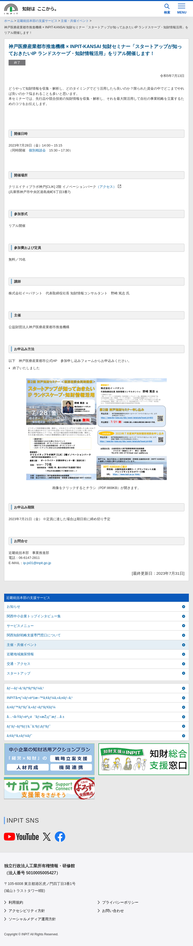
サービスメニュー (20, 626)
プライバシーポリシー (120, 902)
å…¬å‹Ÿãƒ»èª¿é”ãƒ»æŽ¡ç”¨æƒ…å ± (35, 717)
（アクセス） (106, 187)
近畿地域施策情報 (20, 654)
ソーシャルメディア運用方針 (32, 919)
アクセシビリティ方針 (27, 910)
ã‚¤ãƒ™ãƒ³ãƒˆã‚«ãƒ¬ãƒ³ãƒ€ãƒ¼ (31, 707)
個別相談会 (37, 150)
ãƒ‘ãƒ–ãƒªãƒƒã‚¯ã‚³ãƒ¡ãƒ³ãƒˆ (28, 726)
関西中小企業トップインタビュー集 (34, 616)
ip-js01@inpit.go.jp (37, 563)
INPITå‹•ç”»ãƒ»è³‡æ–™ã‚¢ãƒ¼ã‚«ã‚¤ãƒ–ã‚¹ (39, 698)
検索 (167, 9)
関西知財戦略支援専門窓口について (34, 635)
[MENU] (181, 8)
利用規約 (16, 902)
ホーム (9, 21)
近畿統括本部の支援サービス (37, 21)
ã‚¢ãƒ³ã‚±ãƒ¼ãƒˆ (19, 736)
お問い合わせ (113, 910)
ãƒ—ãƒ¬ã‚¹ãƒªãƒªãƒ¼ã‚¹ (25, 688)
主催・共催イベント (75, 21)
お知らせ (13, 606)
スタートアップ (18, 673)
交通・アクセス (18, 664)
